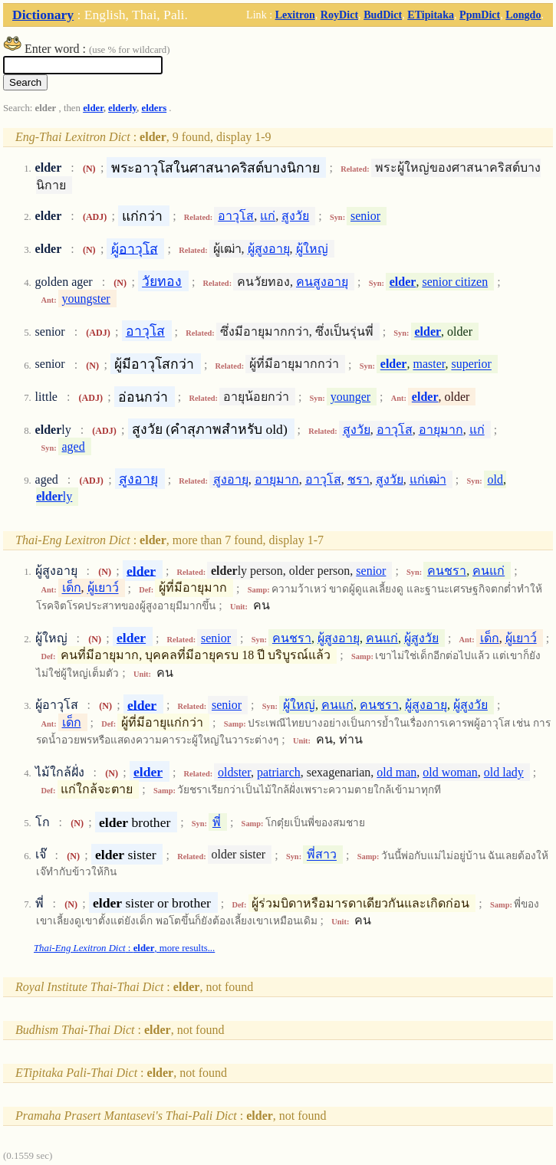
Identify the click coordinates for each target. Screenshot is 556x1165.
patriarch (279, 772)
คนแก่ (488, 570)
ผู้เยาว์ (103, 588)
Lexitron (295, 14)
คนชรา (446, 570)
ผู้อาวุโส (134, 248)
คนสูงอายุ (322, 281)
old (495, 479)
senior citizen (455, 281)
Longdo (523, 14)
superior (471, 364)
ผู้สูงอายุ (269, 248)
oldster (234, 772)
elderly (122, 108)
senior (365, 215)
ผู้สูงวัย (421, 638)
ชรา (358, 479)
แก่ (267, 215)
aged (73, 446)
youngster (86, 298)
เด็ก (71, 588)
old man (396, 772)
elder (93, 108)
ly (54, 496)
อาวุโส (236, 215)
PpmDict (479, 14)
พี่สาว (322, 854)
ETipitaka (430, 14)
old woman (450, 772)
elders (153, 108)
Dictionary (43, 14)
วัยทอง (162, 281)
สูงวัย (295, 215)
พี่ (216, 822)
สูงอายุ (138, 479)
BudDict (383, 14)
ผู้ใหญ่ (312, 248)
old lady (504, 772)
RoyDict (339, 14)
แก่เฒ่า (428, 479)
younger (350, 396)
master (429, 364)
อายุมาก (441, 429)
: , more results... (124, 948)
